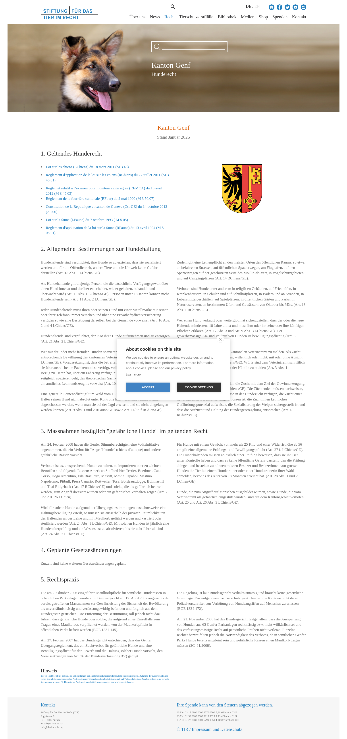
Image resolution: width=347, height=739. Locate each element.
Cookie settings (199, 387)
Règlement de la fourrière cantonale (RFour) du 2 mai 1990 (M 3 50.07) (100, 198)
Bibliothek (227, 17)
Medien (247, 17)
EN (257, 6)
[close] (220, 339)
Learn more (133, 374)
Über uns (137, 17)
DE (248, 6)
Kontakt (299, 17)
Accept (148, 387)
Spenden (280, 17)
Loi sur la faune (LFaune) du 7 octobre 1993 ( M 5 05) (87, 220)
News (155, 17)
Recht (169, 17)
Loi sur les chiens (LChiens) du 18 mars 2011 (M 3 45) (87, 167)
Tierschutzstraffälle (196, 17)
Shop (263, 17)
